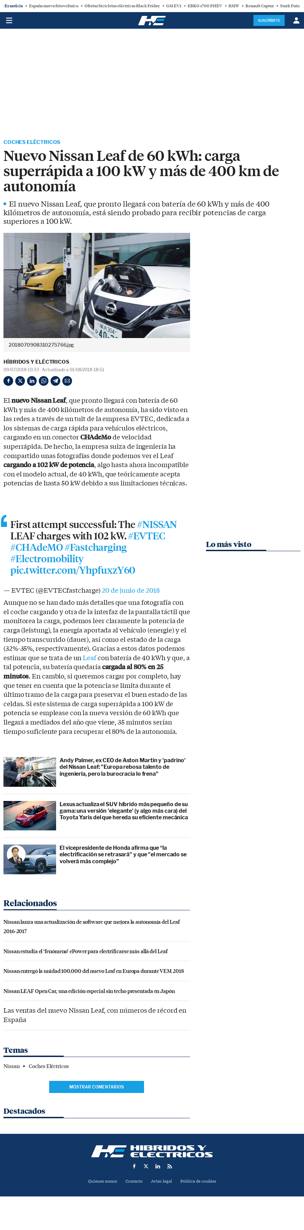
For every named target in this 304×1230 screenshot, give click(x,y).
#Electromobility (47, 560)
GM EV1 (173, 5)
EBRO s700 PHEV (205, 5)
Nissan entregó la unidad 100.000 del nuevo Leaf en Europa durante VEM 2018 (93, 972)
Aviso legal (162, 1182)
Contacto (133, 1182)
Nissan (11, 1068)
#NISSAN (157, 525)
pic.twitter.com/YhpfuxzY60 (72, 571)
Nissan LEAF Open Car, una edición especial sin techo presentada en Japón (89, 992)
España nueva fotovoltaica (53, 5)
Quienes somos (99, 1182)
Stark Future (291, 5)
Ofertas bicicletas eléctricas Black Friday (122, 5)
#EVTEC (146, 537)
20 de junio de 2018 (130, 592)
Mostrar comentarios (96, 1088)
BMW (234, 5)
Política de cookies (200, 1182)
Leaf (89, 659)
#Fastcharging (96, 548)
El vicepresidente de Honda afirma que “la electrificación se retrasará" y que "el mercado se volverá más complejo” (123, 856)
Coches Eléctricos (33, 142)
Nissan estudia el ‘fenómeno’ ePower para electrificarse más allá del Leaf (85, 952)
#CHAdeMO (36, 548)
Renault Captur (259, 5)
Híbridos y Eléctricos (36, 362)
